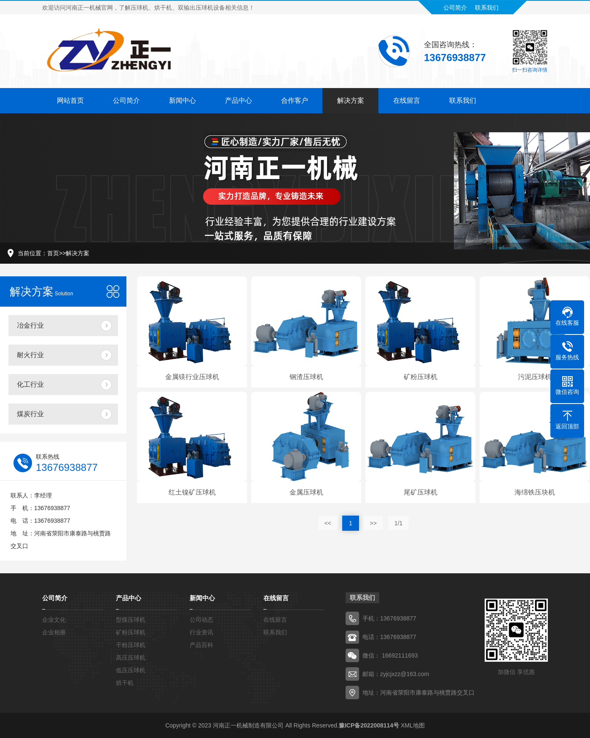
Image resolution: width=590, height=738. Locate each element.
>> (373, 523)
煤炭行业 (30, 413)
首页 (53, 253)
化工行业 (30, 384)
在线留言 (406, 98)
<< (327, 523)
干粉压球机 (130, 645)
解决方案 (350, 98)
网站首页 (70, 98)
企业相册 (54, 632)
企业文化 (54, 619)
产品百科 (201, 645)
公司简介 (455, 5)
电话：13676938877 (389, 637)
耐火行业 (30, 354)
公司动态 (201, 619)
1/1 (398, 523)
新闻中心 (182, 98)
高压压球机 (130, 657)
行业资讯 (201, 632)
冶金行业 (30, 325)
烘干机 (125, 682)
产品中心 (238, 98)
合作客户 (294, 98)
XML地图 (413, 725)
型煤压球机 (130, 619)
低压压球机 (130, 670)
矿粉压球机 (130, 632)
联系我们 (487, 5)
